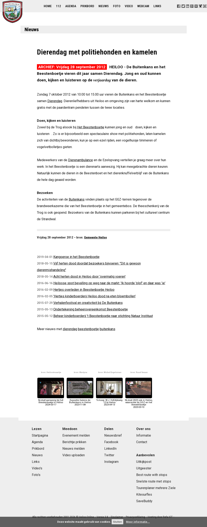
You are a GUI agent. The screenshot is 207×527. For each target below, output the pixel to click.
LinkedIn (110, 449)
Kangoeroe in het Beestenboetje (76, 257)
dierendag (70, 329)
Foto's (36, 475)
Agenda (70, 6)
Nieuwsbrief (113, 435)
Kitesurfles (144, 494)
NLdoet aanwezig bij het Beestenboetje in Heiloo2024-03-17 (50, 401)
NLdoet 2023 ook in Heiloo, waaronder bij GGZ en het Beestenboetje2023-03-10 (138, 402)
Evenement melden (76, 435)
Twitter (109, 455)
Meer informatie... (138, 521)
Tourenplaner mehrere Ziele (156, 488)
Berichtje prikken (74, 442)
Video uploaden (73, 455)
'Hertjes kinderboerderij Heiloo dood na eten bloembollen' (94, 296)
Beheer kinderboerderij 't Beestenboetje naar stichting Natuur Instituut (103, 316)
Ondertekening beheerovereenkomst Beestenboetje (90, 309)
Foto (116, 6)
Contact (141, 442)
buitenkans (107, 329)
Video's (37, 468)
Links (157, 6)
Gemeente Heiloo (95, 237)
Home (48, 6)
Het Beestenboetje (90, 127)
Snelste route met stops (153, 481)
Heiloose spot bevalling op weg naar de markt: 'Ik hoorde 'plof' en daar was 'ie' (109, 283)
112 (58, 6)
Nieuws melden (73, 449)
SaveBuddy (144, 501)
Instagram (111, 462)
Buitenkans (77, 199)
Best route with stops (151, 475)
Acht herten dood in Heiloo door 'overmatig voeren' (89, 276)
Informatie (143, 435)
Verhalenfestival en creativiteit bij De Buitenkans (88, 303)
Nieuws (103, 6)
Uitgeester (143, 468)
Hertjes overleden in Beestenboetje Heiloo (83, 290)
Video (129, 6)
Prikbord (87, 6)
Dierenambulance (80, 160)
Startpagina (40, 435)
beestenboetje (88, 329)
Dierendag (54, 101)
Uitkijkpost (143, 462)
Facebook (111, 442)
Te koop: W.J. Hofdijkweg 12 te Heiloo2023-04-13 (109, 401)
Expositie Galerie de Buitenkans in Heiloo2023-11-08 (80, 401)
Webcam (143, 6)
